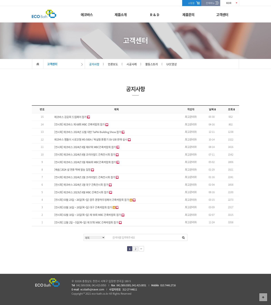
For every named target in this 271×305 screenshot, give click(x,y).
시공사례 (132, 64)
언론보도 (113, 64)
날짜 (212, 109)
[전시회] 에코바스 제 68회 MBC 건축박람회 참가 (79, 124)
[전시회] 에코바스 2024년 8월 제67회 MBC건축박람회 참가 (85, 147)
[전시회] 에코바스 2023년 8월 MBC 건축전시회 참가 (81, 192)
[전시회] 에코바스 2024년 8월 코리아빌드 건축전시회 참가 (85, 154)
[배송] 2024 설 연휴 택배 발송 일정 (72, 169)
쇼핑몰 (191, 3)
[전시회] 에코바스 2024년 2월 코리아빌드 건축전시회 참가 (85, 177)
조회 (231, 109)
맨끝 (141, 248)
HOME (37, 64)
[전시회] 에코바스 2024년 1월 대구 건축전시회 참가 (81, 185)
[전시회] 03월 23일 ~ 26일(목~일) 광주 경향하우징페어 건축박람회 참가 (92, 200)
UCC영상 (171, 64)
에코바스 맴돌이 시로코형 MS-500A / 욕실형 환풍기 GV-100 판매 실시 (91, 139)
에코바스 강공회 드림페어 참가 (70, 117)
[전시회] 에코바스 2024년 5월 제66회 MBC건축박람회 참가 (85, 162)
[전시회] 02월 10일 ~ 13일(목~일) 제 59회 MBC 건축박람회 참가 (88, 215)
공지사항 (94, 64)
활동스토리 (151, 64)
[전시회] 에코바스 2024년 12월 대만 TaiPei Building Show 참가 (88, 132)
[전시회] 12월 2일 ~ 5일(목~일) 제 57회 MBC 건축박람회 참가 (86, 222)
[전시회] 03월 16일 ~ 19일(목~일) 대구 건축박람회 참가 (83, 207)
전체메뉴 (210, 3)
